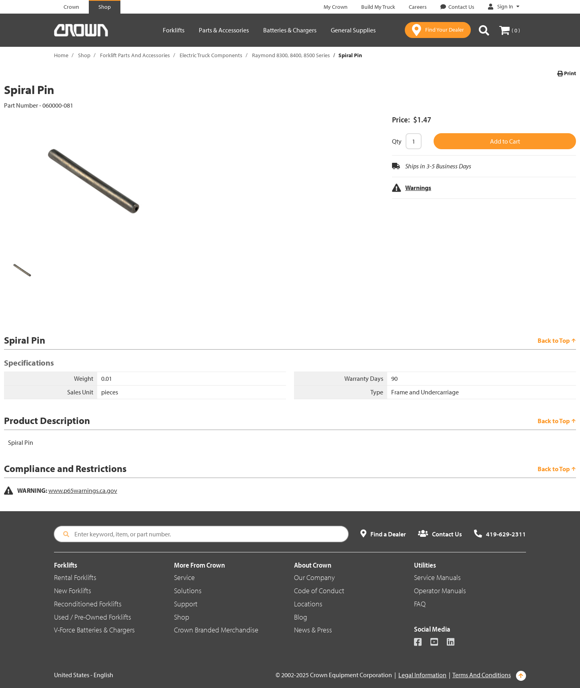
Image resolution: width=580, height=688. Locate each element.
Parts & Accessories (224, 30)
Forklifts (173, 30)
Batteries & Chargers (289, 30)
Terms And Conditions (481, 675)
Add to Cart (505, 141)
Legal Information (422, 675)
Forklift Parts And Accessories (135, 55)
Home (61, 55)
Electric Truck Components (211, 55)
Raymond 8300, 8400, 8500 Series (291, 55)
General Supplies (353, 30)
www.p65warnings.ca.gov (82, 490)
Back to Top (557, 340)
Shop (84, 55)
